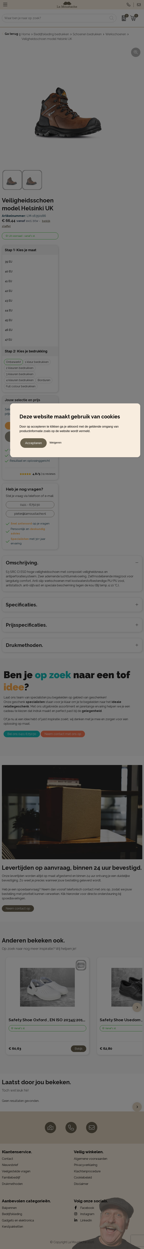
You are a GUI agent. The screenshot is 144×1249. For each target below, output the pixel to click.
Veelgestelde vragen (16, 1171)
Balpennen (9, 1208)
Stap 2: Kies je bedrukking (26, 351)
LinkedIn (83, 1220)
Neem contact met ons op (62, 734)
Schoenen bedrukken (87, 34)
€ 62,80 (106, 1048)
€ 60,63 (15, 1048)
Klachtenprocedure (87, 1171)
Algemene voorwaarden (90, 1159)
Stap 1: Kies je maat (20, 250)
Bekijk (78, 1048)
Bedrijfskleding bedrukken (51, 34)
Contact (7, 1159)
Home (26, 34)
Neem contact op (18, 908)
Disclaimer (81, 1184)
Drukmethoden (12, 1184)
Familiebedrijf (11, 1177)
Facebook (84, 1208)
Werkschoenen (115, 34)
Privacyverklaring (85, 1165)
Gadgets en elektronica (18, 1220)
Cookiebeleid (83, 1177)
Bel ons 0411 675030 (21, 734)
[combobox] (54, 18)
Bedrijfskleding (12, 1214)
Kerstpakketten (12, 1226)
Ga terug (11, 34)
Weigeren (56, 442)
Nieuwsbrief (10, 1165)
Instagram (84, 1214)
